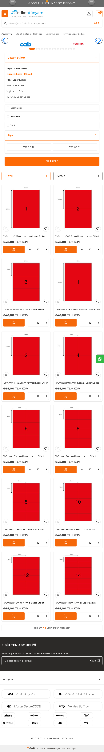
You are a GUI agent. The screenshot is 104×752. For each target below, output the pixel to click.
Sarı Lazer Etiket (16, 85)
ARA (96, 23)
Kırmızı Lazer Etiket (19, 74)
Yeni (11, 125)
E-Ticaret (41, 748)
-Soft (31, 748)
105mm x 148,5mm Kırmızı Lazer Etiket (77, 382)
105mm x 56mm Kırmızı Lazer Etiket (75, 529)
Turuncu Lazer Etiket (18, 96)
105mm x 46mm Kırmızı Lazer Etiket (23, 602)
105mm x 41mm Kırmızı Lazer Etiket (75, 602)
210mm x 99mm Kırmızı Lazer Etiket (23, 309)
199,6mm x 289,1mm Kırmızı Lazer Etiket (78, 309)
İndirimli (13, 116)
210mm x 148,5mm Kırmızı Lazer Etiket (77, 236)
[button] (32, 49)
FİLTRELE (52, 161)
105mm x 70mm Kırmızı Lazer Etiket (23, 529)
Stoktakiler (14, 107)
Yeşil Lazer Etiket (16, 91)
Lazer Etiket (52, 33)
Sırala (78, 176)
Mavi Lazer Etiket (16, 79)
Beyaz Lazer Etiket (17, 68)
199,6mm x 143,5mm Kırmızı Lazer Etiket (25, 382)
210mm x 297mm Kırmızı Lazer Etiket (24, 236)
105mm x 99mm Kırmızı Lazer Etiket (23, 456)
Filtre (26, 176)
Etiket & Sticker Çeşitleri (29, 33)
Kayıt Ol (95, 660)
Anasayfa (7, 33)
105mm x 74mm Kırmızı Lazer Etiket (75, 456)
